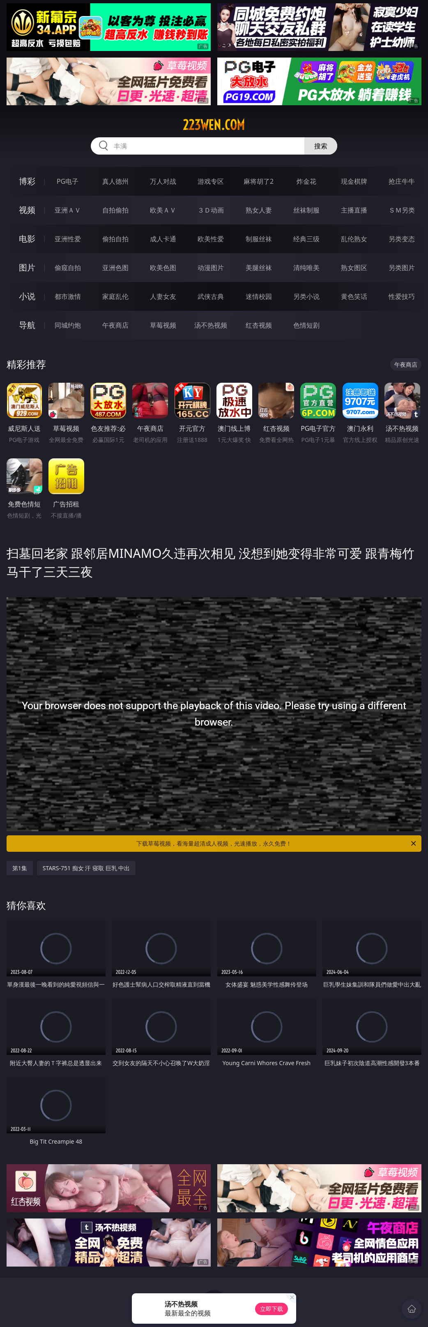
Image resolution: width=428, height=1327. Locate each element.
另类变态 (402, 238)
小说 (27, 296)
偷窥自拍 (68, 267)
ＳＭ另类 (402, 210)
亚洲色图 (115, 267)
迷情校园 (259, 296)
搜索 (320, 145)
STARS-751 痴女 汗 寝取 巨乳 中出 (86, 868)
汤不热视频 (210, 325)
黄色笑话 (354, 296)
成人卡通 (163, 238)
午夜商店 (115, 325)
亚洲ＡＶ (68, 210)
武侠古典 (211, 296)
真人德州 (115, 181)
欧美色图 (163, 267)
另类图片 (402, 267)
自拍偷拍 (115, 210)
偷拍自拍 (115, 238)
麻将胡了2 (259, 181)
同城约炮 (68, 325)
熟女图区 (354, 267)
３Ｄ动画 (211, 210)
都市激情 (68, 296)
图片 (27, 267)
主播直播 (354, 210)
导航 (27, 325)
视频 (27, 209)
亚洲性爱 (68, 238)
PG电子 (67, 181)
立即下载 (271, 1309)
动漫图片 (211, 267)
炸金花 (306, 181)
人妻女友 (163, 296)
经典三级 (306, 238)
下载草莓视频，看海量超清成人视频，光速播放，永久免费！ (276, 843)
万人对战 (163, 181)
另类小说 (306, 296)
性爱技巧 (402, 296)
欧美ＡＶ (163, 210)
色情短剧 (306, 325)
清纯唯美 (306, 267)
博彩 (27, 181)
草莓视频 (163, 325)
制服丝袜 (259, 238)
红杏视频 (259, 325)
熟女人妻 (259, 210)
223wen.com (214, 125)
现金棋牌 (354, 181)
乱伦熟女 (354, 238)
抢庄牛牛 (402, 181)
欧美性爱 (211, 238)
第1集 (19, 868)
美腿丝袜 (259, 267)
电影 (27, 238)
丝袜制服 (306, 210)
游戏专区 (211, 181)
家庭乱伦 (115, 296)
